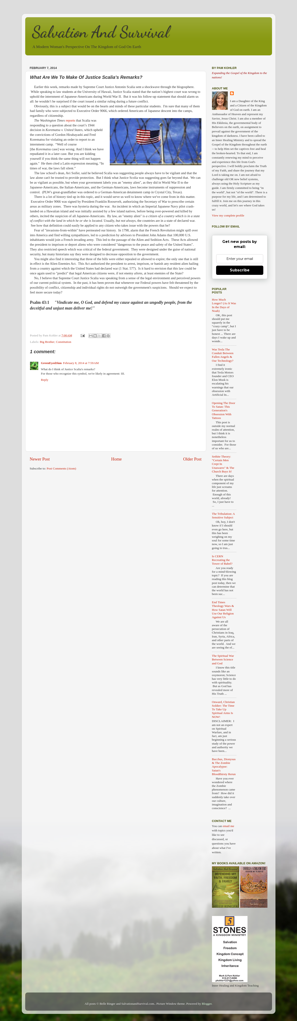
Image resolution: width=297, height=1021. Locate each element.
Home (116, 459)
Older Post (192, 459)
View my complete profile (228, 215)
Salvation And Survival (100, 32)
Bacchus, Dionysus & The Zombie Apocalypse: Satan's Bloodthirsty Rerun (224, 766)
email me (228, 826)
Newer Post (40, 459)
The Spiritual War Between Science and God (223, 659)
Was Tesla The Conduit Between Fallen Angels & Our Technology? (223, 355)
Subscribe (240, 270)
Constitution (63, 342)
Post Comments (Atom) (61, 468)
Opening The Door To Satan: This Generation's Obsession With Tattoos (223, 410)
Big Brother (47, 342)
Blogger (207, 1003)
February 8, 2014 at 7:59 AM (81, 363)
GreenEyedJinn (51, 363)
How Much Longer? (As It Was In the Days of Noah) (224, 305)
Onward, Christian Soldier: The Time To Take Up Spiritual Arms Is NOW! (223, 709)
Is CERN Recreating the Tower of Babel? (222, 560)
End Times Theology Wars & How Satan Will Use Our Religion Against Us (223, 609)
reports (70, 120)
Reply (44, 379)
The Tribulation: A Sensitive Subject (223, 515)
